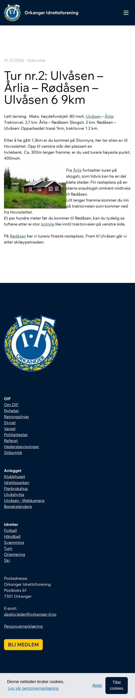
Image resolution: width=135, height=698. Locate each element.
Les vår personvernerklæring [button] (33, 688)
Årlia (109, 116)
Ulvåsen (93, 116)
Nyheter (11, 410)
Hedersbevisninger (21, 446)
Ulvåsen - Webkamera (24, 500)
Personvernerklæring (23, 626)
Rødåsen (18, 235)
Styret (10, 422)
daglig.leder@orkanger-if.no (30, 614)
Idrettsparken (16, 482)
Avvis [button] (97, 685)
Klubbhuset (14, 476)
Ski (7, 560)
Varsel (9, 428)
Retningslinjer (16, 416)
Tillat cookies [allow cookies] (116, 685)
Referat (11, 440)
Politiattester (16, 434)
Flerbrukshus (16, 488)
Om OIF (11, 404)
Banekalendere (18, 506)
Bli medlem (23, 644)
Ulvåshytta (14, 494)
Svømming (14, 542)
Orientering (14, 554)
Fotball (10, 530)
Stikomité (13, 452)
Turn (8, 548)
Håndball (12, 536)
